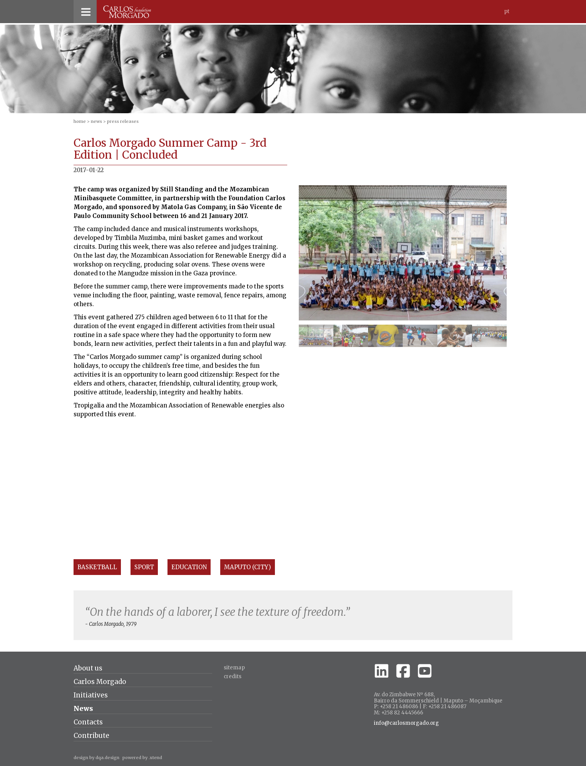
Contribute (91, 735)
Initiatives (91, 695)
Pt (506, 11)
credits (232, 676)
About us (88, 668)
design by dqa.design (96, 757)
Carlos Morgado (100, 681)
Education (189, 567)
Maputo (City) (247, 567)
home (80, 121)
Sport (144, 567)
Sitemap (234, 667)
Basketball (97, 567)
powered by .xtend (142, 757)
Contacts (88, 722)
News (96, 121)
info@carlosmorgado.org (406, 723)
